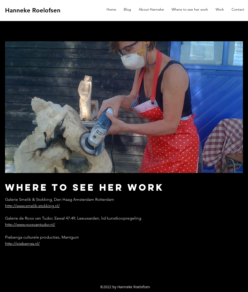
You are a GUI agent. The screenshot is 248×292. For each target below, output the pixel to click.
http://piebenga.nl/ (22, 243)
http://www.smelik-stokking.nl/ (32, 205)
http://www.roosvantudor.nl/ (30, 224)
